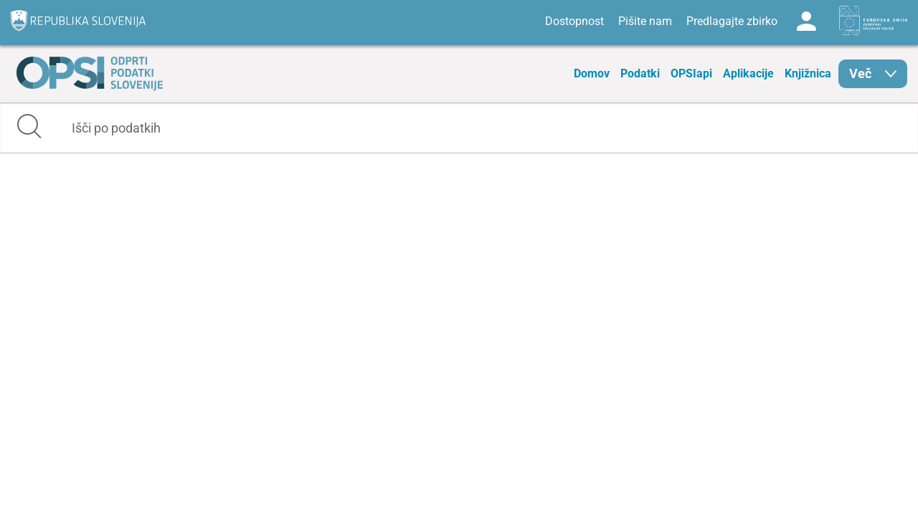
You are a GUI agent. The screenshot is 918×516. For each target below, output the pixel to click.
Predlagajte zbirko (731, 21)
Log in (806, 21)
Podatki (640, 73)
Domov (592, 73)
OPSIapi (691, 73)
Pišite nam (645, 21)
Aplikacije (748, 73)
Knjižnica (808, 73)
